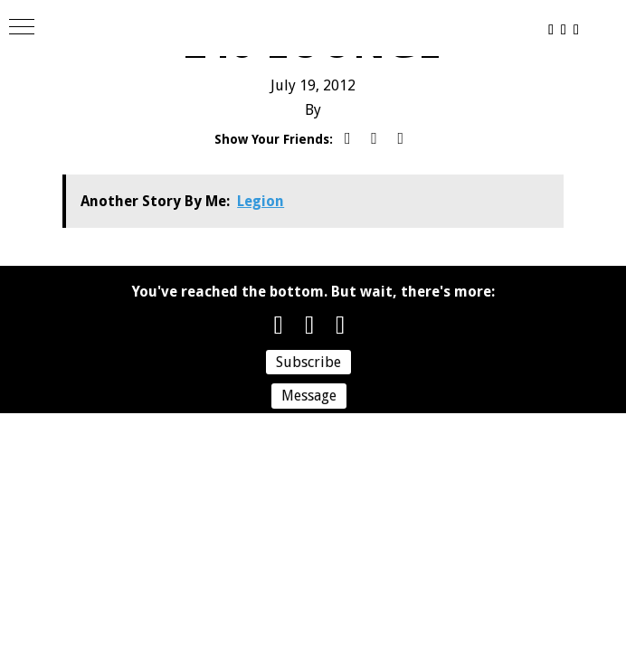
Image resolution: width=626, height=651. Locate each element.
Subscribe (308, 362)
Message (309, 395)
